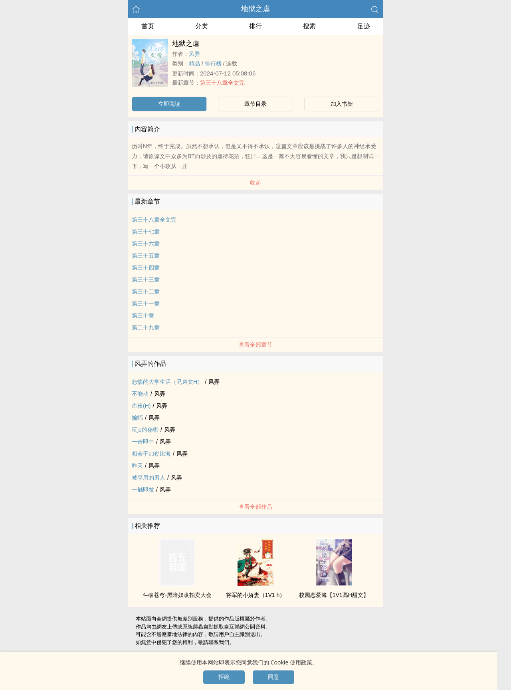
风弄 (194, 54)
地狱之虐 (255, 9)
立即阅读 (169, 104)
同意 (273, 677)
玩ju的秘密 (145, 429)
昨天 (137, 465)
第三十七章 (146, 231)
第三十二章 (146, 291)
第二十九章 (146, 327)
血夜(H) (141, 405)
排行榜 (213, 63)
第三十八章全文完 (222, 82)
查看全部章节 (255, 344)
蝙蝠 (137, 417)
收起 (255, 182)
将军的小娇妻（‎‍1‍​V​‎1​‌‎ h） (255, 595)
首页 (147, 26)
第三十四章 (146, 267)
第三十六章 (146, 243)
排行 (255, 26)
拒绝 (224, 677)
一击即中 (143, 441)
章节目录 (255, 104)
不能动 (140, 394)
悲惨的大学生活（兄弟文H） (167, 382)
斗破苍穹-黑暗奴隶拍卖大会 (177, 595)
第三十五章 (146, 255)
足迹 (363, 26)
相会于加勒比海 (151, 453)
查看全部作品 (255, 507)
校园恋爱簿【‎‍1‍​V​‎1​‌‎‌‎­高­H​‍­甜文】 (334, 595)
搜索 (309, 26)
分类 (201, 26)
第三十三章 (146, 279)
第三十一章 (146, 303)
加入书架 (342, 104)
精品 (194, 63)
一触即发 (143, 489)
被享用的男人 (148, 477)
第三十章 (143, 315)
